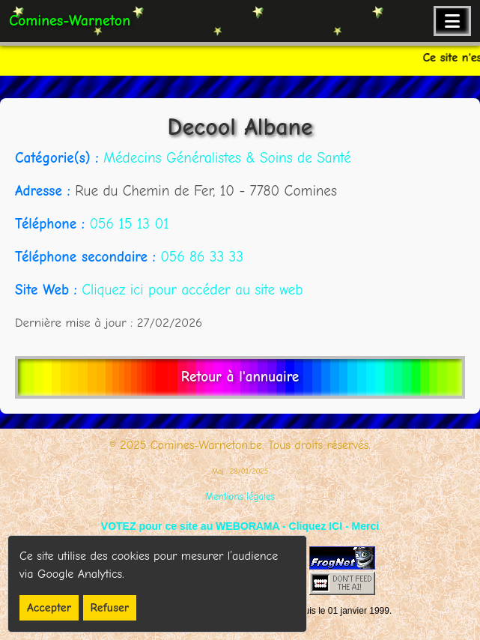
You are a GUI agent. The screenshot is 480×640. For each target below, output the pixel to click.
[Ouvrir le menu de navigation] (452, 21)
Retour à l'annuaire (240, 377)
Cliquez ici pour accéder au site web (192, 290)
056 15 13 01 (128, 224)
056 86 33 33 (201, 257)
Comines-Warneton (69, 20)
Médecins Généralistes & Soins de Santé (227, 158)
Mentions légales (240, 496)
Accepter (49, 608)
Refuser (110, 608)
